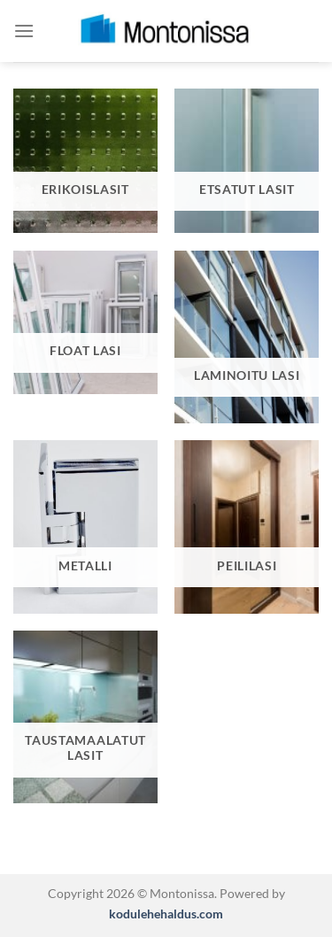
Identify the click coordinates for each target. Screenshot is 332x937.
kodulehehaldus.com (166, 913)
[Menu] (24, 30)
